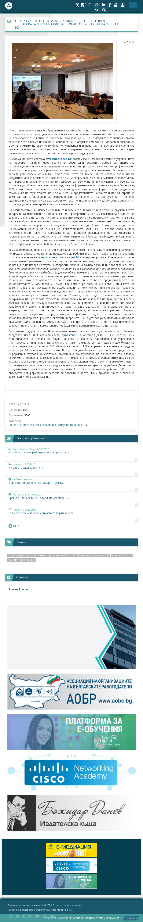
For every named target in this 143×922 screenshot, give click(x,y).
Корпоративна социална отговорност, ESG (53, 555)
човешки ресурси (122, 555)
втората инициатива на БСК (60, 257)
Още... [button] (15, 526)
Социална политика (21, 425)
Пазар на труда (17, 555)
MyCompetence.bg (59, 159)
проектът (69, 335)
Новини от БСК (80, 425)
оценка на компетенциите (94, 555)
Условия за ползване (20, 909)
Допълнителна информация (102, 918)
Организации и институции (52, 425)
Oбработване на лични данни (54, 909)
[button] (104, 10)
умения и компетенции (22, 559)
